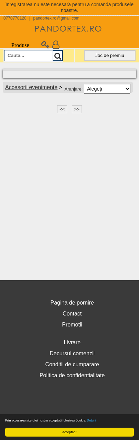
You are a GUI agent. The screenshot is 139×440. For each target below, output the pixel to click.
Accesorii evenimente (31, 87)
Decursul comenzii (72, 353)
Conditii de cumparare (72, 364)
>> (76, 109)
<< (62, 109)
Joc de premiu (109, 55)
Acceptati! (69, 432)
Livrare (72, 342)
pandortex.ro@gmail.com (56, 18)
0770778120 (14, 18)
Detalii (91, 420)
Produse (16, 45)
